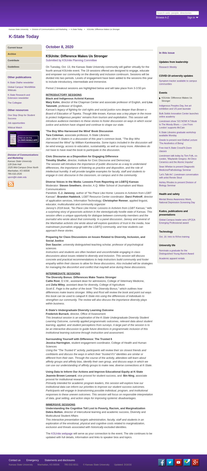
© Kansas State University (96, 464)
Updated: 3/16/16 (122, 464)
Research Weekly (168, 67)
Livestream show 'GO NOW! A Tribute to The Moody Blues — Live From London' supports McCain (178, 124)
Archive (12, 54)
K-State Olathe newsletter (21, 82)
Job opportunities (16, 123)
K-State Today (76, 29)
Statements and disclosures (60, 460)
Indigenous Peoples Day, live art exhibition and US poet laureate (175, 107)
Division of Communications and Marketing (49, 29)
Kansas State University (42, 13)
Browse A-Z (162, 17)
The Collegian (15, 102)
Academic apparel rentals (172, 258)
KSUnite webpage (62, 433)
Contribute (13, 60)
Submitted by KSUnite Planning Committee (71, 60)
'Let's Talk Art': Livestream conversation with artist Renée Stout (179, 176)
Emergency (32, 460)
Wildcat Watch (15, 127)
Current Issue (15, 47)
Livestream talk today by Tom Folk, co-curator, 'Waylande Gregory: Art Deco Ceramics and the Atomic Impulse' (178, 158)
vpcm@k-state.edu (17, 177)
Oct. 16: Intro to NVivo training (174, 236)
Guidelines (13, 67)
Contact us (15, 460)
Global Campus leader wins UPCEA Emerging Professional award (177, 221)
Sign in (191, 17)
